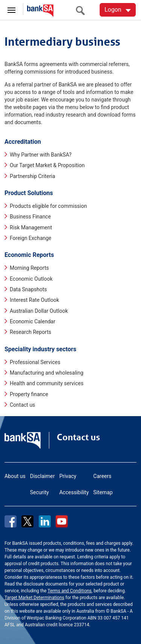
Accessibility (74, 492)
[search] (82, 10)
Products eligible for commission (48, 206)
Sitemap (102, 492)
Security (39, 492)
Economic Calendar (32, 321)
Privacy (67, 476)
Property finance (29, 394)
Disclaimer (42, 476)
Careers (102, 476)
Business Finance (30, 217)
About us (15, 476)
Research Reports (30, 332)
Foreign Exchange (31, 238)
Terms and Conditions (69, 590)
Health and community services (46, 383)
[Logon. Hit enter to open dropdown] (118, 10)
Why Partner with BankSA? (40, 155)
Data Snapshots (28, 289)
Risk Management (31, 227)
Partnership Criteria (32, 176)
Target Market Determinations (34, 597)
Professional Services (35, 362)
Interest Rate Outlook (34, 300)
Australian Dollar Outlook (39, 311)
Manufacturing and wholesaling (46, 373)
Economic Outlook (31, 279)
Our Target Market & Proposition (47, 165)
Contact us (22, 405)
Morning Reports (29, 268)
